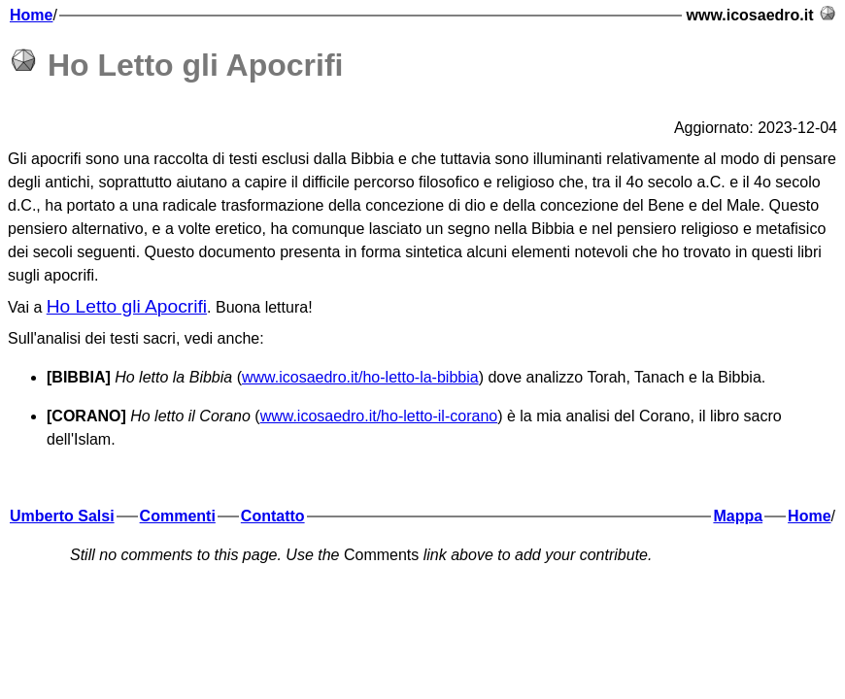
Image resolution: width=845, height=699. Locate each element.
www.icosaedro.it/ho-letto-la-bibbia (360, 377)
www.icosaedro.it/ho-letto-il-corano (379, 416)
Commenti (178, 516)
